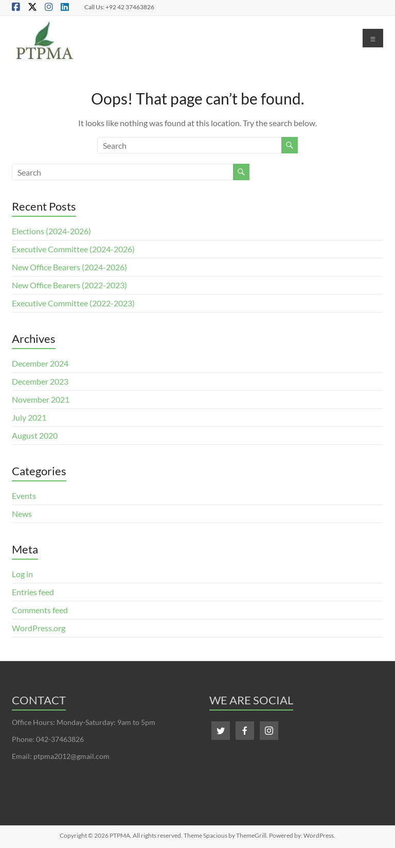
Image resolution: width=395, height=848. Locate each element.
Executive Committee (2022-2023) (73, 303)
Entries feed (33, 592)
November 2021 (40, 399)
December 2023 (40, 381)
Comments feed (40, 610)
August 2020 (35, 435)
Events (24, 495)
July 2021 (29, 417)
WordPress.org (38, 628)
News (22, 513)
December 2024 (40, 363)
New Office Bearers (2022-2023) (69, 285)
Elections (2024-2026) (51, 231)
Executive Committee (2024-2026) (73, 249)
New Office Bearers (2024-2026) (69, 267)
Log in (22, 574)
